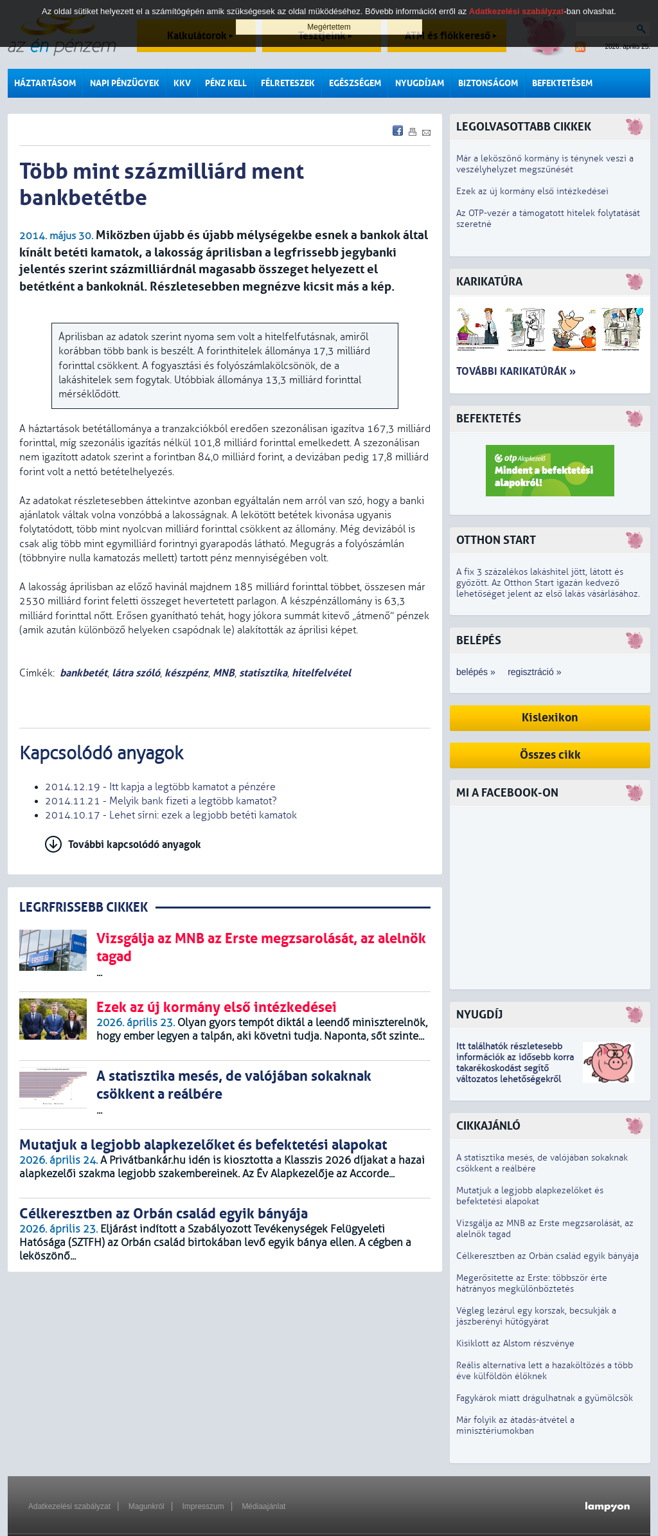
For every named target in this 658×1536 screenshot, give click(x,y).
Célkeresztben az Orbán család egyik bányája (547, 1256)
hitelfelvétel (321, 673)
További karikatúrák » (516, 371)
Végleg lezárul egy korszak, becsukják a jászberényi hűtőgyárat (536, 1316)
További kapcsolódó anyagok (134, 844)
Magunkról (146, 1506)
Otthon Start (496, 540)
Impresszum (203, 1506)
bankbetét (83, 673)
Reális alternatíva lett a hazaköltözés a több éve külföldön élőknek (544, 1371)
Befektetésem (562, 83)
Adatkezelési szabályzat (69, 1506)
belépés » (475, 672)
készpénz (186, 673)
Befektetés (488, 419)
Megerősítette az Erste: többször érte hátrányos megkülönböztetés (531, 1283)
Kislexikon (550, 718)
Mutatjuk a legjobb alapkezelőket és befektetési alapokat (529, 1196)
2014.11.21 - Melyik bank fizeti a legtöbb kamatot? (161, 801)
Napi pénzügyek (124, 83)
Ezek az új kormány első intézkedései (532, 191)
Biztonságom (488, 83)
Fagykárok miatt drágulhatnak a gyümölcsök (544, 1398)
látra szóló (136, 673)
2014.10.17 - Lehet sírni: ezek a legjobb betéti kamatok (171, 815)
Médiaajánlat (263, 1506)
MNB (224, 673)
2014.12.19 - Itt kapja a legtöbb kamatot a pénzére (160, 787)
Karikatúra (489, 282)
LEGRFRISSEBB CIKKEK (83, 907)
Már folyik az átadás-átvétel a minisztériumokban (515, 1425)
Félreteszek (288, 83)
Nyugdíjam (419, 83)
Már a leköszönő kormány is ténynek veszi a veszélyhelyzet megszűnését (545, 164)
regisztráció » (534, 672)
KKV (182, 83)
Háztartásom (45, 83)
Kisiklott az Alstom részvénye (515, 1343)
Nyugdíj (479, 1015)
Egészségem (355, 83)
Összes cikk (550, 755)
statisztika (263, 673)
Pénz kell (226, 83)
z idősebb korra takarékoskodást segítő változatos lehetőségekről (515, 1068)
